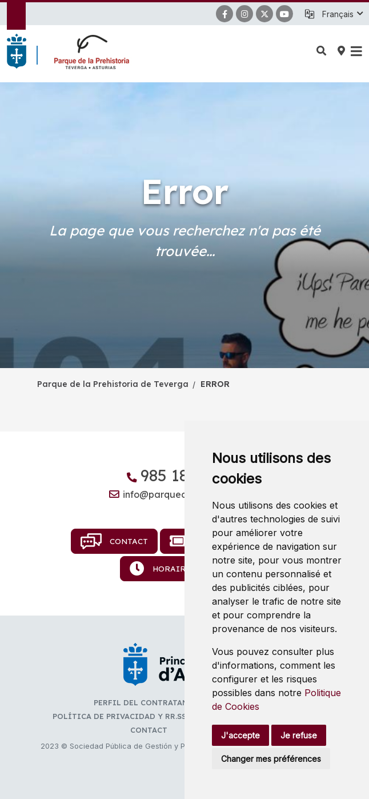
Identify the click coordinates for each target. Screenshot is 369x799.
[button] (342, 14)
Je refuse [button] (298, 735)
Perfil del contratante (146, 702)
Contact (114, 541)
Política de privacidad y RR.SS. (120, 716)
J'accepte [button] (240, 735)
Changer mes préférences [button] (271, 759)
